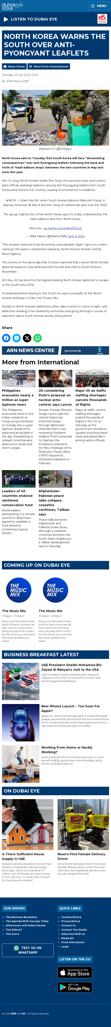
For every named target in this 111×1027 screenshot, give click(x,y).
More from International (51, 66)
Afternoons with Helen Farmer (26, 925)
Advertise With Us (73, 934)
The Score (12, 934)
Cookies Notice (71, 917)
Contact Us (68, 925)
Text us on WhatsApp (27, 950)
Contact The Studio (74, 929)
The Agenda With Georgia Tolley (27, 921)
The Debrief (14, 929)
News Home (16, 66)
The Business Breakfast (21, 917)
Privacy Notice (70, 921)
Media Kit (67, 938)
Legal (65, 946)
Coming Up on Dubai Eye (37, 565)
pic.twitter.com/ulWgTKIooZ (63, 228)
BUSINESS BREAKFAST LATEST (41, 654)
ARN (13, 1013)
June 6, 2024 (76, 236)
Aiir (24, 1013)
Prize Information (73, 942)
